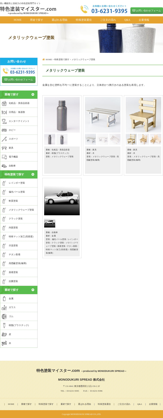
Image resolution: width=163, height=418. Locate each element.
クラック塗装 (58, 243)
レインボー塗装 (13, 182)
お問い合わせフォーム (147, 10)
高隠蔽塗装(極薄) (14, 263)
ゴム (7, 316)
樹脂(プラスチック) (60, 153)
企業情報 (153, 404)
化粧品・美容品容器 (60, 150)
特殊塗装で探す (46, 404)
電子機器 (10, 157)
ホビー (9, 129)
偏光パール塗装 (59, 239)
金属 (54, 236)
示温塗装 (10, 245)
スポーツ (10, 138)
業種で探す (26, 404)
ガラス (9, 307)
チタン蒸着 (72, 246)
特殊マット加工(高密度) (57, 249)
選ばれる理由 (84, 404)
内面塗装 (10, 227)
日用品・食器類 (13, 112)
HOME (11, 404)
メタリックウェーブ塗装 (63, 156)
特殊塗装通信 (104, 404)
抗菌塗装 (10, 281)
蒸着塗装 (61, 246)
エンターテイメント (16, 120)
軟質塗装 (10, 200)
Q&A (139, 404)
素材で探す (66, 404)
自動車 (55, 232)
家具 (94, 150)
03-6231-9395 (73, 390)
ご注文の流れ (124, 404)
